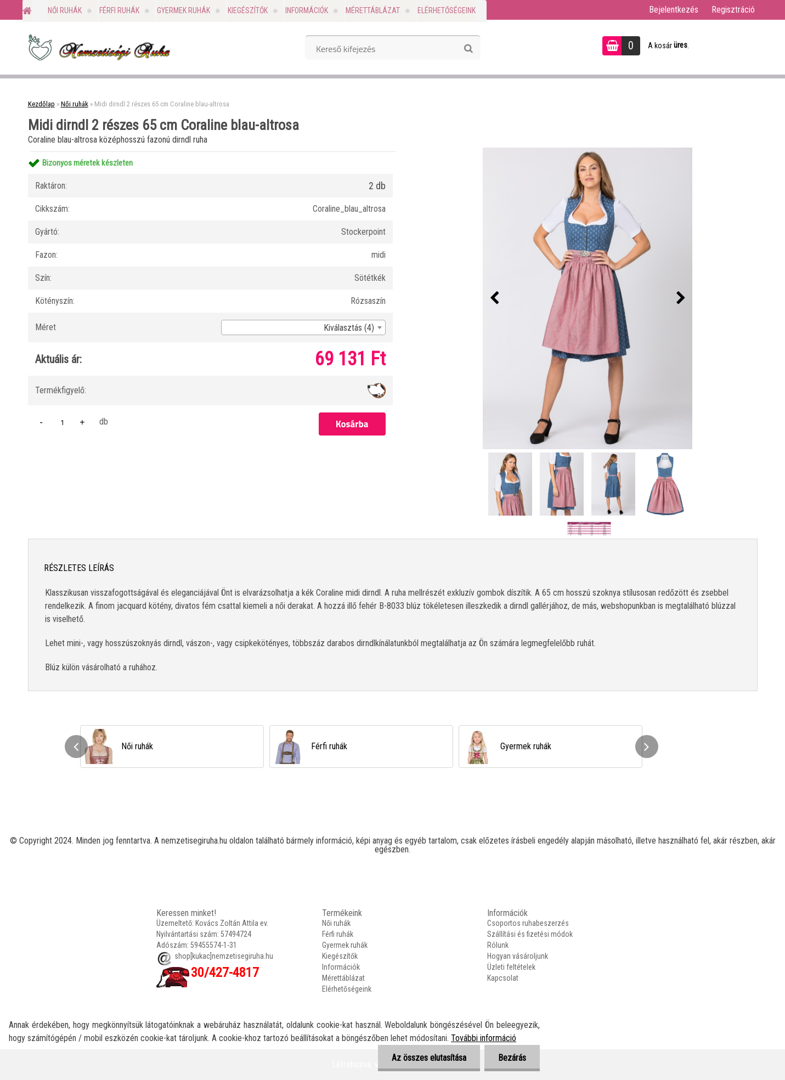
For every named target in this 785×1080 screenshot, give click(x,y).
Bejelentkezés (673, 9)
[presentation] (494, 298)
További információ (483, 1038)
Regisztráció (733, 9)
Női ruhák (65, 10)
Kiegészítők (248, 10)
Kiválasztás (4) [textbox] (349, 328)
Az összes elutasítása (429, 1058)
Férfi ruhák (119, 10)
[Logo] (97, 47)
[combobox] (303, 327)
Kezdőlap (41, 104)
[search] (468, 48)
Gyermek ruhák (183, 10)
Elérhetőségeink (446, 10)
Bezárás (512, 1058)
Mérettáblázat (373, 10)
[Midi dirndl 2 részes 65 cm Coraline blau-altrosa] (587, 298)
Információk (306, 10)
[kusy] (62, 422)
